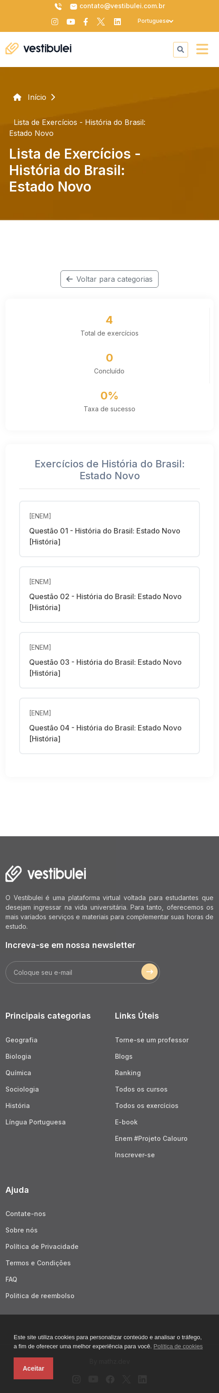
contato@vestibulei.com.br (117, 6)
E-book (126, 1122)
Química (18, 1073)
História (17, 1105)
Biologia (18, 1056)
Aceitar (33, 1368)
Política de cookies (178, 1346)
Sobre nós (21, 1230)
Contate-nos (25, 1213)
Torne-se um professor (152, 1040)
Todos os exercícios (147, 1105)
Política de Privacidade (42, 1246)
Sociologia (22, 1089)
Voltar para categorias (109, 279)
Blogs (124, 1056)
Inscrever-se (135, 1155)
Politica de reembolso (40, 1296)
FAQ (11, 1279)
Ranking (128, 1073)
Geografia (21, 1040)
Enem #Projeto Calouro (151, 1138)
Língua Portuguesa (35, 1122)
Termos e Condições (38, 1263)
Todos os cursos (141, 1089)
